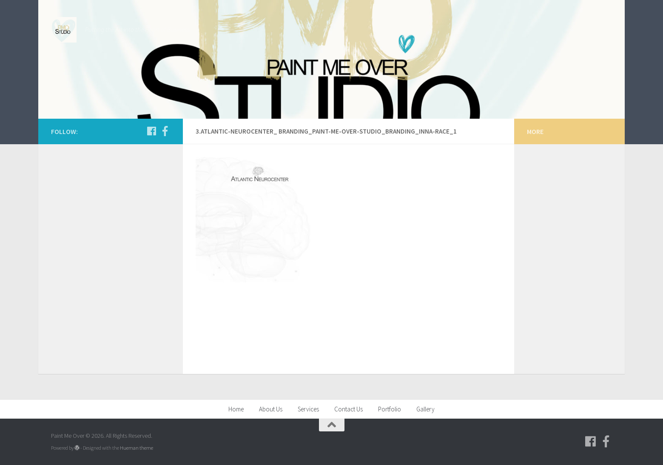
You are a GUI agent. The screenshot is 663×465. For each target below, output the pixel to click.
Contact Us (348, 409)
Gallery (425, 409)
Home (236, 409)
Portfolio (389, 409)
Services (308, 409)
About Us (270, 409)
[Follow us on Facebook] (151, 131)
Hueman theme (136, 448)
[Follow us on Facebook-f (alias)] (165, 131)
